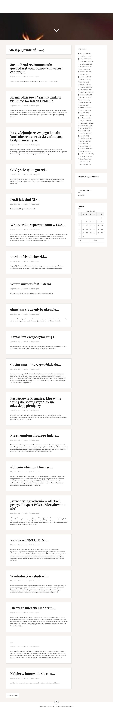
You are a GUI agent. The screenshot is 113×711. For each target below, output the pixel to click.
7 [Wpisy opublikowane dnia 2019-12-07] (97, 221)
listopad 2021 (84, 90)
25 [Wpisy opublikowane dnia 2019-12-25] (87, 233)
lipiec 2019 (83, 161)
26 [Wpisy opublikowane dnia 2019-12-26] (90, 233)
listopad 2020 (84, 120)
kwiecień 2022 (84, 77)
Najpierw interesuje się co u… (32, 673)
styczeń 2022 (84, 84)
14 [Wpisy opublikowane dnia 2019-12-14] (98, 225)
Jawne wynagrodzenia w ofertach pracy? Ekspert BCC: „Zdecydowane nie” (37, 505)
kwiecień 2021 (84, 108)
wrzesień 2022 (84, 64)
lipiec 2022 (83, 69)
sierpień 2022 (84, 66)
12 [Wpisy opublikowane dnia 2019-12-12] (90, 225)
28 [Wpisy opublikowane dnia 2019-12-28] (98, 233)
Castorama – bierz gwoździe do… (35, 364)
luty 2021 (82, 113)
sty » (95, 240)
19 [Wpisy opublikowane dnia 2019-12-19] (90, 229)
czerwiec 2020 (84, 133)
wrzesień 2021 (84, 95)
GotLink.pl (81, 195)
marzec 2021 (84, 110)
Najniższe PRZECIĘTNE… (29, 540)
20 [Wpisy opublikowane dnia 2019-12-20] (94, 229)
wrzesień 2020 (84, 125)
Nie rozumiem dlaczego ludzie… (34, 435)
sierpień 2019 (84, 159)
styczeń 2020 (84, 146)
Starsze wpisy (13, 695)
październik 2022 (85, 61)
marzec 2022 (84, 79)
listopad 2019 (84, 151)
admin (26, 76)
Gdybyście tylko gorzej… (29, 169)
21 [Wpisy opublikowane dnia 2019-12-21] (98, 229)
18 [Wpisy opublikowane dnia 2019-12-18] (87, 229)
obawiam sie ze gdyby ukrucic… (34, 309)
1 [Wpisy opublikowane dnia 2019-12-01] (101, 218)
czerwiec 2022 (84, 72)
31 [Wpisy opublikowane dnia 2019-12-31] (83, 236)
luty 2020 (82, 143)
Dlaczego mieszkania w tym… (32, 608)
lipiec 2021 (83, 100)
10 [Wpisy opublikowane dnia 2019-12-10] (83, 225)
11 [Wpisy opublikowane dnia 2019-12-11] (87, 225)
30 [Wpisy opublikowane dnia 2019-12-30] (79, 236)
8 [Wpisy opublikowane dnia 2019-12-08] (101, 221)
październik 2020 (85, 123)
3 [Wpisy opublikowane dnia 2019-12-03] (82, 221)
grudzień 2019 (84, 149)
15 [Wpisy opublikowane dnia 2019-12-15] (102, 225)
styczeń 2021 (84, 115)
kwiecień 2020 (84, 138)
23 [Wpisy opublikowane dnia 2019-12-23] (79, 233)
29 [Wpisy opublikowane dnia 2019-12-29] (102, 233)
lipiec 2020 (83, 131)
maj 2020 (82, 136)
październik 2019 (85, 154)
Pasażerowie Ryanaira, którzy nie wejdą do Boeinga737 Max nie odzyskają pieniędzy (35, 402)
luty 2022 (82, 82)
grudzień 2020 (84, 118)
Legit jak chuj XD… (24, 199)
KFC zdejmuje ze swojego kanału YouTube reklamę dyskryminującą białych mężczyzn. (36, 136)
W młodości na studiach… (29, 576)
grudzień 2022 (84, 56)
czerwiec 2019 (84, 164)
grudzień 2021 (84, 87)
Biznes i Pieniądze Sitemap (64, 706)
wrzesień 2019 (84, 156)
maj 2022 (82, 74)
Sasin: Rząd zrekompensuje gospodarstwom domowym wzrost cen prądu (36, 68)
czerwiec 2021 (84, 102)
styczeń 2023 (84, 54)
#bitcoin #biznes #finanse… (31, 467)
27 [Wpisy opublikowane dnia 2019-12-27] (94, 233)
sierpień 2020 (84, 128)
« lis (80, 240)
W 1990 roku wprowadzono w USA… (37, 224)
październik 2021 (85, 92)
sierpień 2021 (84, 97)
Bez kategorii (35, 76)
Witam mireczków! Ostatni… (32, 284)
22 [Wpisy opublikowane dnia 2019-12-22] (102, 229)
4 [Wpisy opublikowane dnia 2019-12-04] (86, 221)
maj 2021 (82, 105)
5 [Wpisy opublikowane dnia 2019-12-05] (90, 221)
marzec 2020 (84, 141)
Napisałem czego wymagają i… (33, 337)
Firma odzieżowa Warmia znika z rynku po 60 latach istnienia (35, 99)
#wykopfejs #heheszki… (28, 256)
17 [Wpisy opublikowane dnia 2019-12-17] (83, 229)
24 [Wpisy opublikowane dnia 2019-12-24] (83, 233)
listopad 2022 (84, 59)
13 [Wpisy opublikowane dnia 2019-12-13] (94, 225)
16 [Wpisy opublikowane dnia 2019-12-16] (79, 229)
